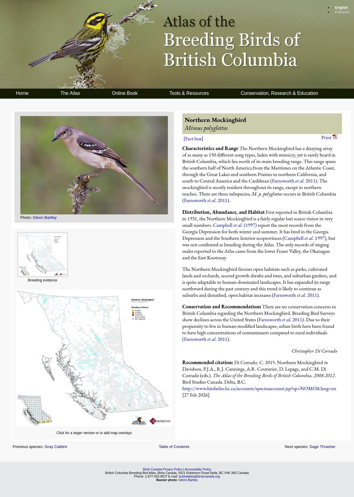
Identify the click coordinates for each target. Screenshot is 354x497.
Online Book (124, 93)
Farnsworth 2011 (293, 180)
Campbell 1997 (304, 238)
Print (329, 137)
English (341, 8)
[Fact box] (193, 138)
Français (342, 12)
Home (22, 93)
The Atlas (70, 93)
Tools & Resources (189, 93)
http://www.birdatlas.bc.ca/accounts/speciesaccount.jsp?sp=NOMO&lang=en (259, 388)
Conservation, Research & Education (279, 93)
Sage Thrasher (322, 446)
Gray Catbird (56, 446)
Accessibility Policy (198, 469)
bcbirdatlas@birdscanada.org (199, 476)
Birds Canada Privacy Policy (162, 469)
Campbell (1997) (235, 225)
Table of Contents (174, 446)
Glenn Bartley (45, 217)
